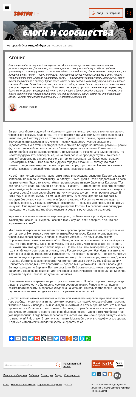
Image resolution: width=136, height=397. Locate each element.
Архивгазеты (119, 364)
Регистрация (113, 13)
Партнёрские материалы (50, 384)
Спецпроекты (72, 375)
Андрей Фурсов (39, 45)
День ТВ (68, 384)
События (34, 375)
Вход (100, 13)
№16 (107, 363)
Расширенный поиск (72, 365)
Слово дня (47, 375)
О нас (6, 384)
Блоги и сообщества (15, 375)
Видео (58, 375)
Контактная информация (23, 384)
